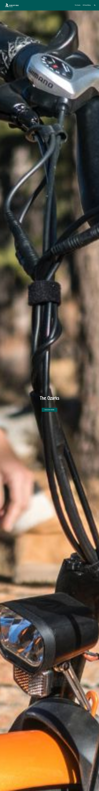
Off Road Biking (87, 5)
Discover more (49, 409)
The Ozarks (77, 5)
